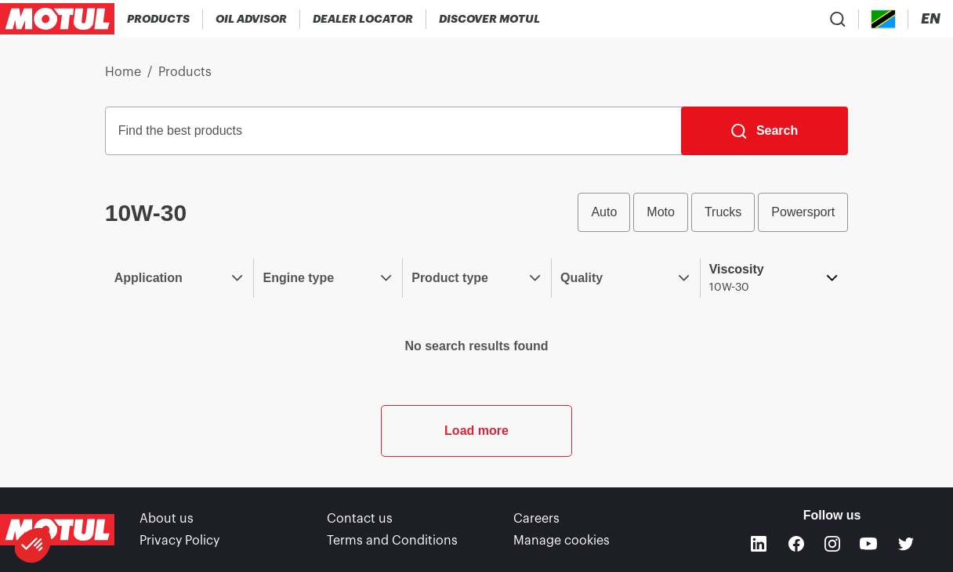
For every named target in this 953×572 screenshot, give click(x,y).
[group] (713, 212)
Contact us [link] (360, 518)
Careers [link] (536, 518)
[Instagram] (832, 544)
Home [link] (123, 72)
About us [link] (167, 518)
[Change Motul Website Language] (930, 19)
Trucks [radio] (723, 212)
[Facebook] (796, 543)
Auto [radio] (604, 212)
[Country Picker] (883, 19)
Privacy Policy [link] (179, 540)
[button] (33, 545)
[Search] (764, 131)
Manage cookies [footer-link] (561, 540)
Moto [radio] (661, 212)
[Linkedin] (758, 543)
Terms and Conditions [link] (392, 540)
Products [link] (185, 72)
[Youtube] (868, 543)
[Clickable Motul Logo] (57, 18)
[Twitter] (906, 543)
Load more (476, 430)
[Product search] (837, 19)
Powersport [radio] (803, 212)
